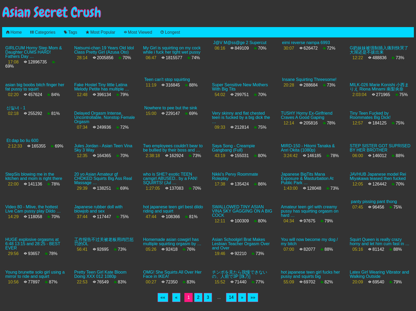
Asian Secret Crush (51, 12)
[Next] (242, 297)
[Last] (253, 297)
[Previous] (176, 297)
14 (231, 297)
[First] (163, 297)
